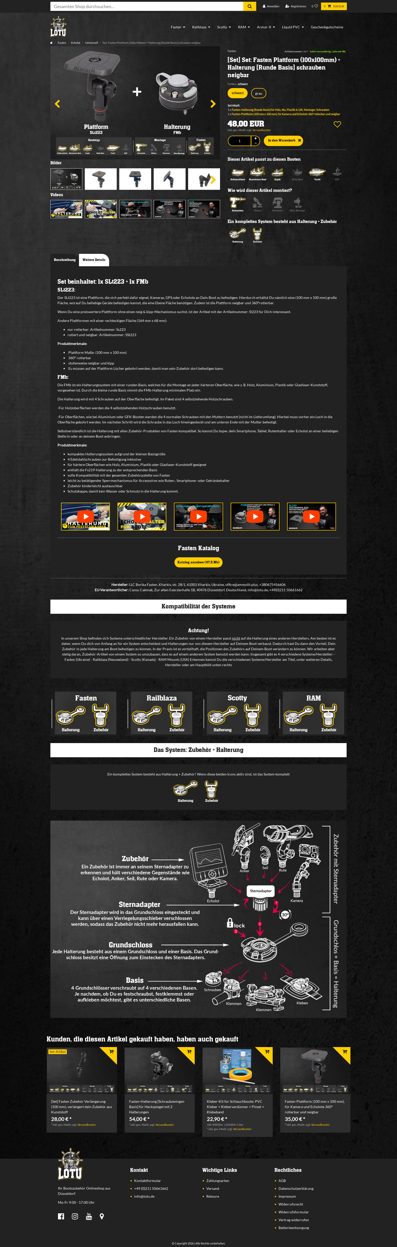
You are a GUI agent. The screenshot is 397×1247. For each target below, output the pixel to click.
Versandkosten (261, 130)
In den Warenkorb (284, 140)
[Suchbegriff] (146, 6)
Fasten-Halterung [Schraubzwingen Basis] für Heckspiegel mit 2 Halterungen (156, 1106)
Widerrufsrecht (291, 1204)
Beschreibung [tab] (65, 260)
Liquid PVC (291, 27)
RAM (242, 27)
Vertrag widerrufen (294, 1220)
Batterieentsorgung (294, 1227)
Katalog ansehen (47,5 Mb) (198, 562)
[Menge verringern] (255, 143)
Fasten (176, 27)
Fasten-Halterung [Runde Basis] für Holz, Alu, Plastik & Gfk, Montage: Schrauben (280, 109)
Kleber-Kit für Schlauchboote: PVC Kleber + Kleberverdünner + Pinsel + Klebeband (235, 1106)
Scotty (222, 27)
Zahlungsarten (217, 1180)
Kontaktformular (147, 1180)
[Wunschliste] (315, 6)
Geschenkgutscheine (327, 27)
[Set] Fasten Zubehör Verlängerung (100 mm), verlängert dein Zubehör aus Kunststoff (81, 1106)
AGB (282, 1180)
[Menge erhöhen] (255, 138)
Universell (91, 42)
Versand (212, 1188)
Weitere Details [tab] (94, 260)
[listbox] (82, 1071)
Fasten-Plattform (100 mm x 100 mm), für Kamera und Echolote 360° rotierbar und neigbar (286, 114)
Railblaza (199, 27)
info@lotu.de (144, 1196)
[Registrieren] (296, 6)
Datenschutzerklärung (296, 1188)
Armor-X (264, 27)
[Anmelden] (271, 6)
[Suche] (249, 6)
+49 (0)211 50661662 (151, 1188)
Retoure (212, 1196)
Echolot (75, 42)
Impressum (287, 1196)
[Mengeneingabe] (239, 141)
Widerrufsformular (294, 1212)
